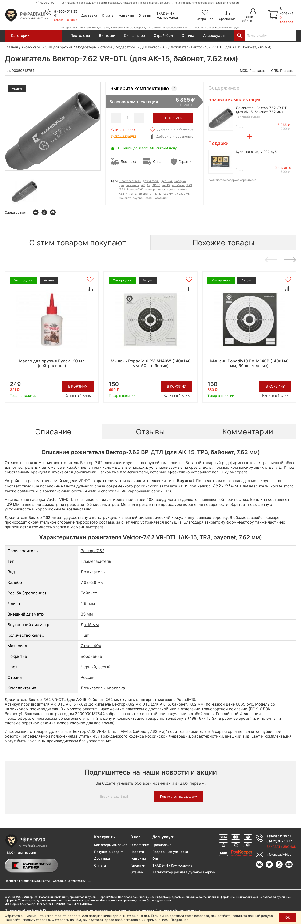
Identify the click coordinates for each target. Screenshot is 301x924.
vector (171, 189)
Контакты (126, 15)
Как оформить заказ (110, 845)
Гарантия (186, 162)
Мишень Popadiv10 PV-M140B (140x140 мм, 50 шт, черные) (249, 363)
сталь (149, 198)
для (121, 185)
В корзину (77, 386)
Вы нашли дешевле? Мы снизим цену (147, 148)
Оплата (108, 15)
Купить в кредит (123, 136)
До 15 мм (90, 624)
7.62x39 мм (182, 193)
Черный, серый (96, 667)
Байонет (89, 593)
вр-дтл (143, 193)
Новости (137, 852)
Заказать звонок (65, 20)
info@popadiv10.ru (279, 854)
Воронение (91, 656)
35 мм (87, 614)
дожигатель (151, 181)
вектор (150, 189)
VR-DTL (131, 193)
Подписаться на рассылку (178, 796)
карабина (178, 185)
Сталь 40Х (91, 645)
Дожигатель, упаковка (103, 688)
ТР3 (122, 189)
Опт (155, 858)
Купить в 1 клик (123, 130)
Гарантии (137, 865)
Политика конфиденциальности (27, 880)
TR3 (189, 185)
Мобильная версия (21, 852)
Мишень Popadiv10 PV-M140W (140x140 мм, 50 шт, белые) (150, 363)
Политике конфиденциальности (177, 910)
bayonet (138, 198)
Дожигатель (93, 572)
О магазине (139, 845)
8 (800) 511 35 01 (278, 836)
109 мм (88, 603)
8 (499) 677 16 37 (279, 841)
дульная (167, 181)
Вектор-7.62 (135, 189)
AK (148, 185)
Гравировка (161, 845)
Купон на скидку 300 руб (256, 152)
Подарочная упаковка (170, 852)
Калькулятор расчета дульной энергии (183, 872)
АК (143, 185)
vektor (161, 189)
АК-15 (156, 185)
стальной (161, 198)
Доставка (89, 15)
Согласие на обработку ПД (72, 880)
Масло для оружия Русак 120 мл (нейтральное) (51, 363)
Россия (88, 677)
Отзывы (145, 15)
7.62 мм (168, 193)
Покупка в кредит (108, 852)
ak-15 (166, 185)
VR (151, 193)
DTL (158, 193)
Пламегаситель (130, 181)
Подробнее (179, 920)
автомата (132, 185)
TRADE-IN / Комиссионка (167, 15)
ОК (287, 917)
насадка (180, 181)
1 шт (85, 635)
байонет (125, 198)
